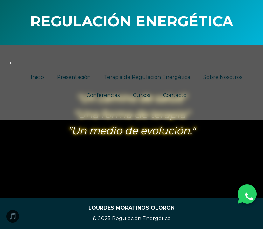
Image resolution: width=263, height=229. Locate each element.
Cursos (141, 96)
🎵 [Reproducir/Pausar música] (13, 216)
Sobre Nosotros (222, 77)
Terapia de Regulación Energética (147, 77)
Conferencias (103, 96)
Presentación (74, 77)
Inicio (37, 77)
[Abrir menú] (10, 63)
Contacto (175, 96)
